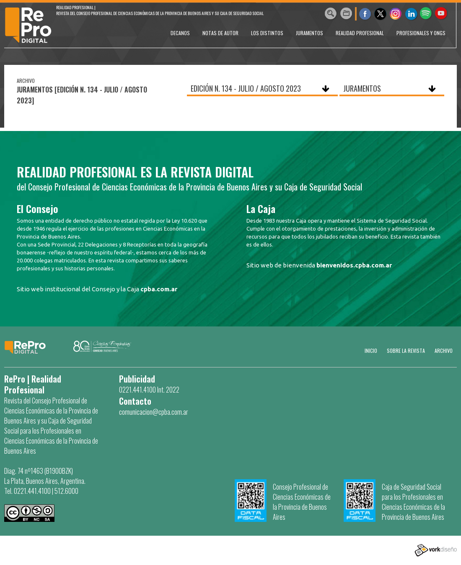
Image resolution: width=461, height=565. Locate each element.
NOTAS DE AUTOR (220, 32)
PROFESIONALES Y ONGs (420, 32)
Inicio (371, 350)
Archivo (444, 350)
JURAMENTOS (309, 32)
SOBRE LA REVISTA (406, 350)
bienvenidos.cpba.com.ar (354, 265)
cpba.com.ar (158, 289)
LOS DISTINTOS (267, 32)
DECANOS (180, 32)
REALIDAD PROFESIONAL (360, 32)
